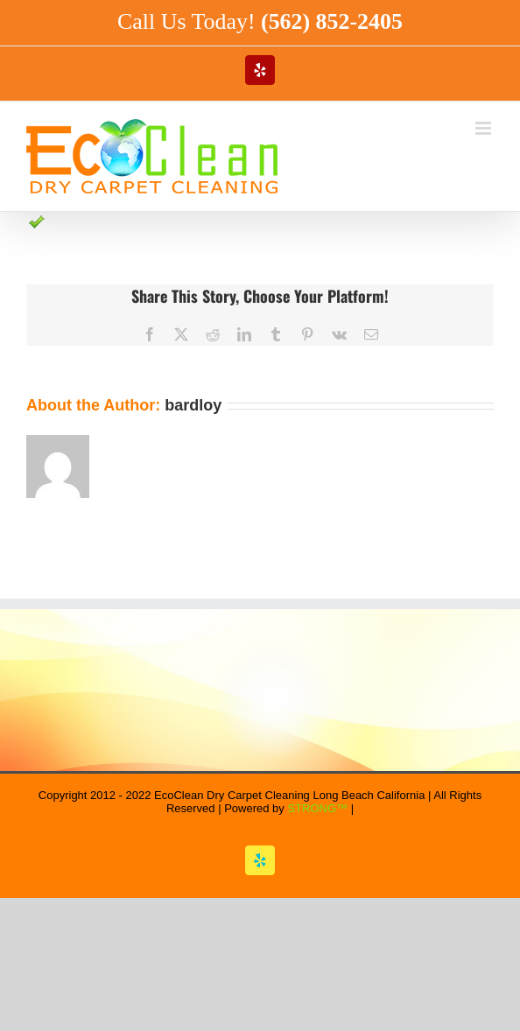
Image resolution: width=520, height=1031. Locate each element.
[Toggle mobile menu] (484, 128)
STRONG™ (317, 808)
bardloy (193, 405)
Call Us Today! (260, 21)
